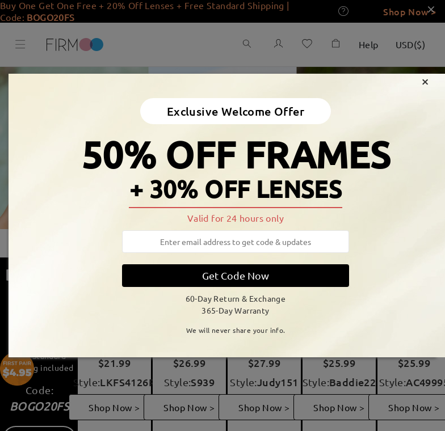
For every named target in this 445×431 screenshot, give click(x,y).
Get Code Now (235, 275)
